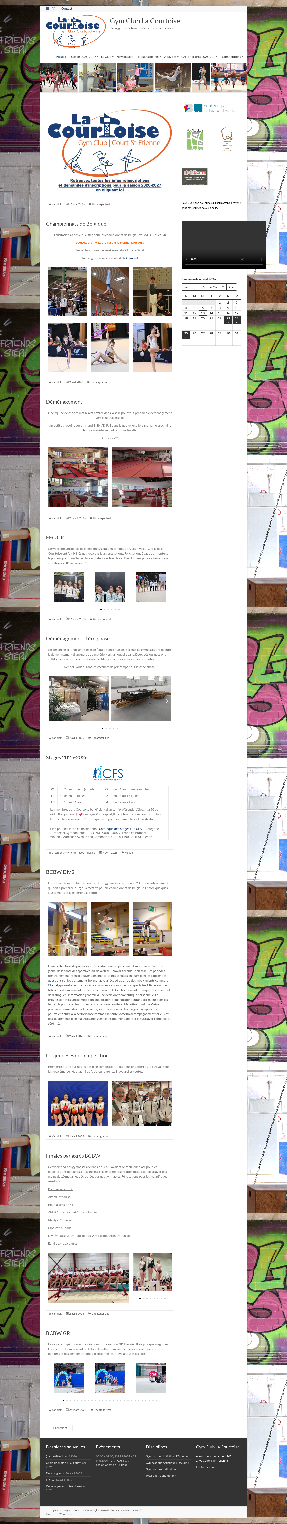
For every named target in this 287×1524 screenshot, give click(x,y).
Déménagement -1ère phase (78, 638)
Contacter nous (205, 1467)
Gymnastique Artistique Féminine (167, 1456)
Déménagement (64, 401)
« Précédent (59, 1428)
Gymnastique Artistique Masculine (167, 1462)
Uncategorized (101, 204)
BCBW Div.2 (60, 872)
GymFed (132, 258)
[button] (52, 589)
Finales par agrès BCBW (73, 1155)
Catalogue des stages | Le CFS (120, 829)
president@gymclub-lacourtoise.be (73, 852)
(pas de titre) (53, 1456)
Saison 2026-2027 (83, 56)
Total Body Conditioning (161, 1475)
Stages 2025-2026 (67, 757)
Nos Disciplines (148, 56)
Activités (170, 56)
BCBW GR (58, 1333)
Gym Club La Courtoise (146, 20)
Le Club (106, 56)
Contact (66, 8)
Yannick (57, 204)
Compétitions (231, 56)
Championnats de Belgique (76, 223)
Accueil (61, 56)
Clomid (53, 985)
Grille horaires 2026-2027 (199, 56)
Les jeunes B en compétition (77, 1055)
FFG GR (55, 537)
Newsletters (124, 56)
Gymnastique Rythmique (161, 1469)
